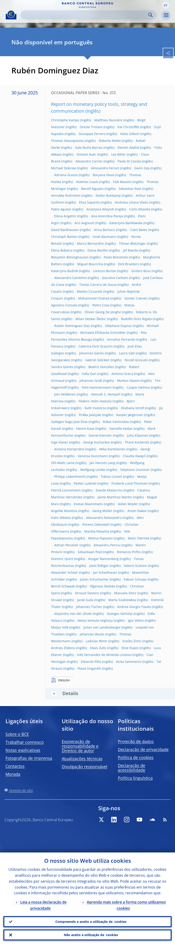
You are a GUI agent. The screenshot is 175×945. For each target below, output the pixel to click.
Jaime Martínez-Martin (115, 497)
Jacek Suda (85, 600)
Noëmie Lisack (87, 182)
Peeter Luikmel (85, 483)
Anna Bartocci (104, 230)
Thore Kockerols (137, 442)
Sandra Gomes (62, 367)
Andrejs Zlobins (63, 648)
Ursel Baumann (104, 236)
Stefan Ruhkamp (108, 195)
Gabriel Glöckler (97, 360)
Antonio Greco (122, 374)
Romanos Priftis (129, 552)
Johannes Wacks (92, 634)
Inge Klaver (59, 442)
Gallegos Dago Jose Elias (69, 421)
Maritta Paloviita (96, 531)
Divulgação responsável (84, 766)
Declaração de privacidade (143, 749)
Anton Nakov (137, 511)
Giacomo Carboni (115, 278)
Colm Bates (138, 230)
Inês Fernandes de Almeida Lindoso (104, 655)
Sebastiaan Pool (90, 552)
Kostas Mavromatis (88, 504)
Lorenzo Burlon (104, 271)
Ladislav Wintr (96, 641)
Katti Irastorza (95, 408)
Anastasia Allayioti (100, 209)
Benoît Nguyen (92, 188)
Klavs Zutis (98, 648)
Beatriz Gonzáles (101, 367)
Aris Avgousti (84, 223)
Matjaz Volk (59, 627)
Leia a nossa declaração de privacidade (43, 905)
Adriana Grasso (66, 175)
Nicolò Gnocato (136, 360)
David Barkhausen (65, 230)
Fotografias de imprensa (28, 758)
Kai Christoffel (128, 127)
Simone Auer (86, 154)
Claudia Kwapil (134, 456)
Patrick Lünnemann (66, 490)
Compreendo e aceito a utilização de (90, 921)
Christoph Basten (64, 236)
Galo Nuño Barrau (89, 147)
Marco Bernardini (90, 243)
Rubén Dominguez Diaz (72, 326)
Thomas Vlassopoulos (67, 140)
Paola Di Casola (129, 161)
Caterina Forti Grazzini (95, 346)
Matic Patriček (138, 538)
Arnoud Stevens (87, 593)
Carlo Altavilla (139, 209)
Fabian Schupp (135, 579)
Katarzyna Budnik (64, 271)
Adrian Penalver (66, 545)
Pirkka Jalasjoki (90, 415)
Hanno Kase (85, 428)
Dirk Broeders (128, 264)
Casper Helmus (138, 387)
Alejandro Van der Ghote (73, 613)
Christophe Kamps (65, 120)
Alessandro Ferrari (105, 168)
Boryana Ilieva (103, 175)
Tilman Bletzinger (132, 243)
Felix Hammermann (97, 387)
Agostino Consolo (64, 305)
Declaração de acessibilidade (131, 768)
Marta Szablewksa (122, 600)
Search (150, 15)
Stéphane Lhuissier (135, 469)
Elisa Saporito (89, 202)
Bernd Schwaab (63, 586)
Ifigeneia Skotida (102, 586)
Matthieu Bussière (108, 120)
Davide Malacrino (109, 490)
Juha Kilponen (137, 435)
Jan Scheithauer (105, 572)
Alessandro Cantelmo (70, 278)
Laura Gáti (127, 353)
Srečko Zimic (132, 641)
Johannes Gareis (91, 353)
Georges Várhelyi (120, 613)
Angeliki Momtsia (64, 511)
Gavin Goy (141, 168)
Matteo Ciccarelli (89, 291)
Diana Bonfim (98, 250)
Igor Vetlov (136, 620)
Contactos (15, 766)
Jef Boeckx (130, 250)
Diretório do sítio (21, 790)
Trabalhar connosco (24, 742)
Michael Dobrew (63, 168)
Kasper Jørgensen (129, 415)
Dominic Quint (62, 559)
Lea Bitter (118, 154)
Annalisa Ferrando (121, 339)
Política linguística (135, 778)
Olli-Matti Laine (63, 463)
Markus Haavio (128, 380)
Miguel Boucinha (90, 264)
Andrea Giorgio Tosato (134, 607)
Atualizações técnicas (82, 758)
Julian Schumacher (94, 579)
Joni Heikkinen (65, 394)
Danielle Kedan (121, 428)
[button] (165, 5)
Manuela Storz (125, 593)
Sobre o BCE (17, 734)
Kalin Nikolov (61, 517)
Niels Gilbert (129, 134)
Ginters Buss (141, 271)
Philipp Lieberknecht (70, 476)
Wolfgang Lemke (92, 469)
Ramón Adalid (128, 147)
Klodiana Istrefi (132, 408)
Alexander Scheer (64, 572)
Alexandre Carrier (89, 161)
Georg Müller (102, 511)
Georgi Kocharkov (96, 442)
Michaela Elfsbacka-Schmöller (103, 332)
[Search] (85, 15)
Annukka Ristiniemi (65, 195)
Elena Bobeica (61, 250)
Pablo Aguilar (61, 209)
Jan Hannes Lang (102, 463)
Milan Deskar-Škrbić (90, 319)
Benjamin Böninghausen (70, 257)
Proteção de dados (136, 741)
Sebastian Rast (130, 188)
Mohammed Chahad (93, 298)
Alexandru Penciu (107, 545)
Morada (12, 774)
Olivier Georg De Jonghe (103, 312)
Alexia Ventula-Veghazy (95, 620)
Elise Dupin (130, 648)
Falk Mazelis (122, 182)
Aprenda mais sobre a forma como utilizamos (126, 905)
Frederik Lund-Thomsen (129, 483)
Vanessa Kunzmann (93, 456)
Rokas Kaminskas (116, 421)
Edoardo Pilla (91, 661)
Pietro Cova (100, 305)
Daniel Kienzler (100, 435)
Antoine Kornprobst (69, 449)
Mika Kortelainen (112, 449)
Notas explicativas (22, 750)
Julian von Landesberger (102, 627)
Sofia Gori (89, 374)
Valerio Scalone (135, 565)
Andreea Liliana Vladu (131, 202)
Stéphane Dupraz (118, 326)
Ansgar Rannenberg (103, 559)
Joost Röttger (99, 565)
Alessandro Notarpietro (104, 517)
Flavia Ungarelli (89, 668)
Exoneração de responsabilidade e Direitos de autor (80, 746)
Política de (136, 757)
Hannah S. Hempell (105, 394)
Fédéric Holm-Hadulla (95, 401)
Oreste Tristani (91, 127)
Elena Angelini (65, 216)
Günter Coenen (136, 298)
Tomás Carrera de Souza (98, 284)
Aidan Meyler (128, 504)
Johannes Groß (91, 380)
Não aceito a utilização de (91, 935)
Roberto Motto (110, 140)
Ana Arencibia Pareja (107, 216)
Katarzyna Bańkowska (125, 223)
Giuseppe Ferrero (92, 134)
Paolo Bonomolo (116, 257)
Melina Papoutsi (100, 538)
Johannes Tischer (89, 607)
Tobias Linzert (111, 476)
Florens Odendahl (96, 524)
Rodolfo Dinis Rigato (136, 319)
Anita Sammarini (129, 661)
